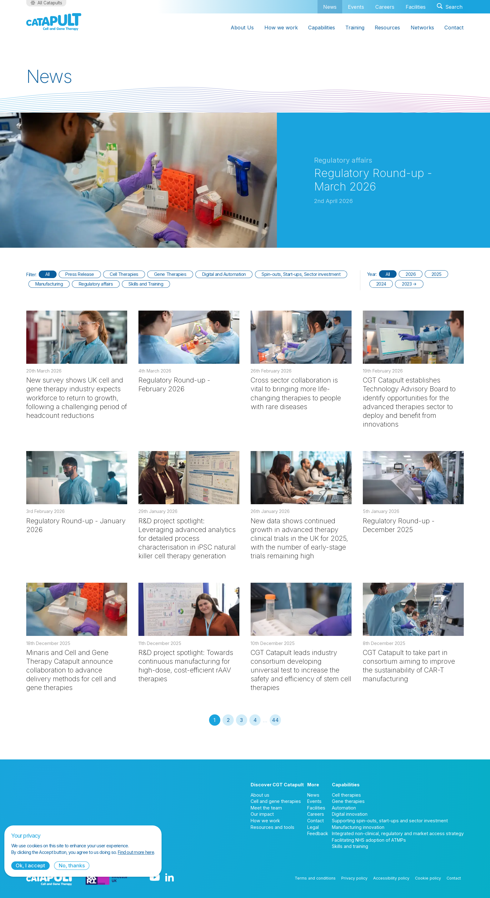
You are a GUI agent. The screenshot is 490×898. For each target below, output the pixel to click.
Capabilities (321, 27)
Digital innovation (350, 814)
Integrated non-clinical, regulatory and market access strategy (398, 833)
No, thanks (72, 865)
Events (356, 7)
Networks (422, 27)
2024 (381, 284)
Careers (384, 7)
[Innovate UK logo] (106, 877)
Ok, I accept (30, 865)
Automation (344, 807)
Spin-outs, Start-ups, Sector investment (301, 274)
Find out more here (136, 852)
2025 (437, 274)
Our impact (262, 814)
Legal (313, 827)
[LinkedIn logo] (169, 878)
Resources (387, 27)
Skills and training (350, 846)
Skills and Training (145, 284)
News (330, 6)
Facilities (416, 7)
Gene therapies (348, 801)
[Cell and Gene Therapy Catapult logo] (53, 22)
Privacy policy (354, 878)
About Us (242, 27)
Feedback (317, 833)
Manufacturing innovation (358, 827)
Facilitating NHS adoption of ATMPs (369, 840)
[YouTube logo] (155, 878)
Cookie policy (428, 878)
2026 (411, 274)
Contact (454, 27)
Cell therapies (346, 795)
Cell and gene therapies (276, 801)
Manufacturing (49, 284)
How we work (281, 27)
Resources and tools (272, 827)
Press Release (79, 274)
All (47, 274)
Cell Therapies (124, 274)
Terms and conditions (315, 878)
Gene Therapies (170, 274)
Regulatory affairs (96, 284)
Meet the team (266, 807)
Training (354, 27)
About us (260, 795)
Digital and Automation (224, 274)
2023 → (409, 284)
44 (275, 720)
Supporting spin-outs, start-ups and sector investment (390, 820)
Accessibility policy (391, 878)
